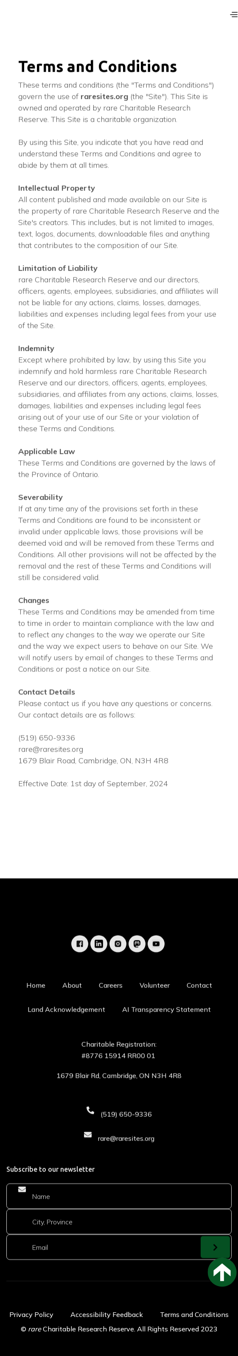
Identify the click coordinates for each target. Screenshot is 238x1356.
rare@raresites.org (126, 1159)
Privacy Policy (31, 1314)
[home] (27, 18)
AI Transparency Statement (166, 1031)
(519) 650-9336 (126, 1135)
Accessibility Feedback (106, 1314)
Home (35, 1007)
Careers (111, 1007)
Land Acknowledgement (66, 1031)
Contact (199, 1007)
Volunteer (155, 1007)
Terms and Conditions (194, 1314)
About (72, 1007)
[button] (232, 14)
